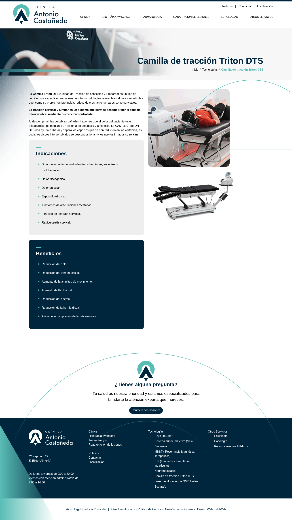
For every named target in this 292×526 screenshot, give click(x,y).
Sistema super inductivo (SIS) (174, 441)
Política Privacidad (95, 509)
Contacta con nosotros (146, 410)
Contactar (245, 6)
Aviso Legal (73, 509)
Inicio (195, 69)
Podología (220, 441)
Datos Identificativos (123, 509)
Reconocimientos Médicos (231, 446)
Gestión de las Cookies (180, 509)
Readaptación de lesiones (190, 16)
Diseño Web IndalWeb (211, 509)
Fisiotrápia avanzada (115, 16)
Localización (265, 6)
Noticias (227, 6)
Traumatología (151, 16)
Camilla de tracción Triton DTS (174, 476)
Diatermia (161, 446)
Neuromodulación (166, 470)
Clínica (85, 16)
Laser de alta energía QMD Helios (176, 481)
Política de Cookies (150, 509)
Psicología (221, 435)
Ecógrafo (160, 486)
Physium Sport (164, 435)
